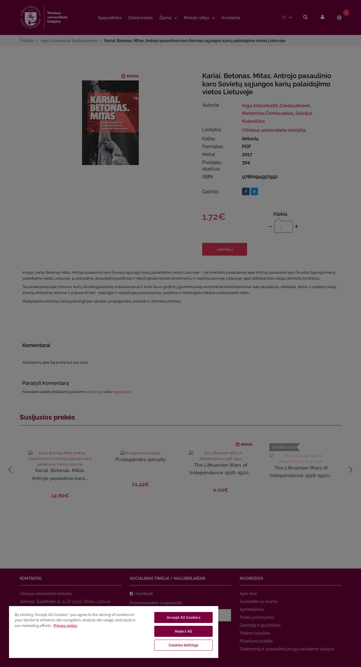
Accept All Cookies (183, 617)
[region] (113, 631)
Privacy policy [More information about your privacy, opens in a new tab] (65, 626)
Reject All (183, 631)
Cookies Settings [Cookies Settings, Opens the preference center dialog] (183, 645)
